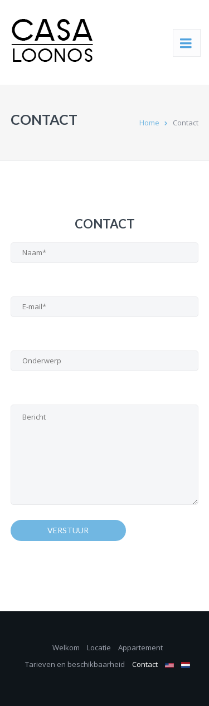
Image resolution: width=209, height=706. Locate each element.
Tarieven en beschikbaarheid (75, 664)
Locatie (99, 647)
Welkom (66, 647)
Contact (145, 664)
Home (149, 123)
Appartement (140, 647)
